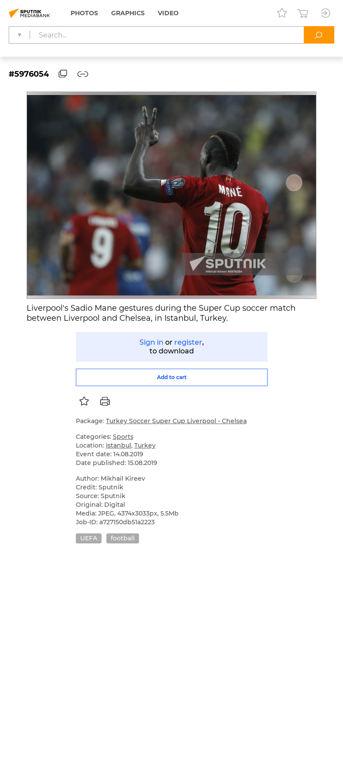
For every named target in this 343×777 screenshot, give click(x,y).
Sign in (151, 342)
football (123, 538)
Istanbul (118, 445)
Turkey (145, 445)
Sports (123, 437)
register (188, 342)
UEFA (88, 538)
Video (168, 13)
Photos (84, 13)
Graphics (128, 13)
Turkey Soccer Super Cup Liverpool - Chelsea (176, 421)
